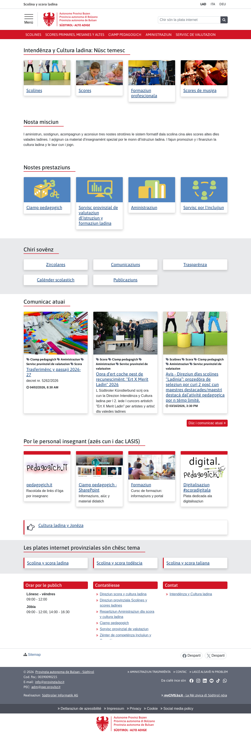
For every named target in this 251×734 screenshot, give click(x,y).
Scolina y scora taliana (188, 562)
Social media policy (177, 708)
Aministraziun (159, 34)
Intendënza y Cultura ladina (190, 594)
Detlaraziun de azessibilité (79, 708)
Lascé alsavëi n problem (209, 671)
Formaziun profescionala (144, 93)
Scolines (33, 34)
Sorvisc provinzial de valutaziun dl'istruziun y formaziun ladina (98, 215)
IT (213, 4)
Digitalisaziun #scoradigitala (197, 487)
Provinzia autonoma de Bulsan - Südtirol (64, 672)
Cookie (151, 708)
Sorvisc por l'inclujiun (203, 207)
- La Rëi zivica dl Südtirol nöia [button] (194, 695)
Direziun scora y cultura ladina (123, 594)
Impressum (114, 708)
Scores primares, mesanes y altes (74, 34)
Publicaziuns (125, 279)
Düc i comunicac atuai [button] (207, 423)
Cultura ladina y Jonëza (61, 525)
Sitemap (34, 654)
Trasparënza (195, 264)
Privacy (134, 708)
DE (222, 4)
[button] (191, 681)
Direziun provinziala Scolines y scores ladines (123, 602)
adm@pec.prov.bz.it (45, 687)
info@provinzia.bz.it (49, 682)
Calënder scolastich (55, 279)
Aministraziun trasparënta (149, 671)
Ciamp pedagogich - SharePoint (98, 487)
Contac (180, 671)
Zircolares (55, 264)
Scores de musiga (200, 90)
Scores (85, 90)
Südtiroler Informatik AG (60, 695)
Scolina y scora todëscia (119, 562)
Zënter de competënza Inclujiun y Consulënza (125, 637)
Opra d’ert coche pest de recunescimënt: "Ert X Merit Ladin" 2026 (122, 379)
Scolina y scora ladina (48, 562)
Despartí (192, 656)
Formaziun (141, 484)
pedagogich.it (39, 484)
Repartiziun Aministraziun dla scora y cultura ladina (127, 614)
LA (203, 4)
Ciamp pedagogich (124, 34)
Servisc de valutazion (196, 34)
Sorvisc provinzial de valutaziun (124, 629)
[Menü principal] (29, 19)
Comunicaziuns (125, 264)
